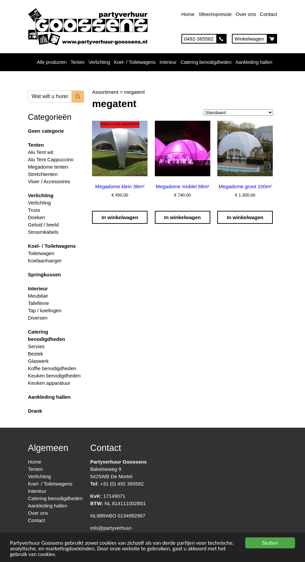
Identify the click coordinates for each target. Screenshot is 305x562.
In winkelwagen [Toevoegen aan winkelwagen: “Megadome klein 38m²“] (120, 217)
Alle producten (52, 62)
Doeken (36, 217)
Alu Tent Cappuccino (50, 159)
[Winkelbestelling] (238, 112)
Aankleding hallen (254, 62)
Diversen (38, 318)
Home (187, 14)
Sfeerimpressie (215, 14)
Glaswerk (38, 361)
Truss (34, 210)
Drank (35, 411)
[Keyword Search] (49, 96)
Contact (268, 14)
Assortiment (105, 92)
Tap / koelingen (44, 310)
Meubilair (38, 296)
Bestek (35, 353)
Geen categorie (46, 131)
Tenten (78, 62)
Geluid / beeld (43, 224)
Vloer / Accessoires (49, 181)
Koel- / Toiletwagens (134, 62)
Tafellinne (38, 303)
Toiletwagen (41, 253)
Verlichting (99, 62)
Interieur (167, 62)
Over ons (246, 14)
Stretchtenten (42, 174)
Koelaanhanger (45, 260)
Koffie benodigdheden (52, 368)
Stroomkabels (43, 232)
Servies (36, 346)
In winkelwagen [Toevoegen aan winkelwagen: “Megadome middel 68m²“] (182, 217)
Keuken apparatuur (49, 383)
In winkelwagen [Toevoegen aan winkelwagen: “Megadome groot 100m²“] (245, 217)
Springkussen (44, 274)
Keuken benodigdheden (54, 375)
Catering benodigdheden (206, 62)
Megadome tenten (48, 167)
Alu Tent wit (40, 152)
